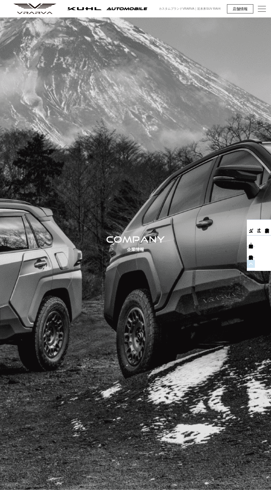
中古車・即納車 (267, 245)
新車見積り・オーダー (267, 227)
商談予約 (267, 256)
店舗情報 (240, 9)
